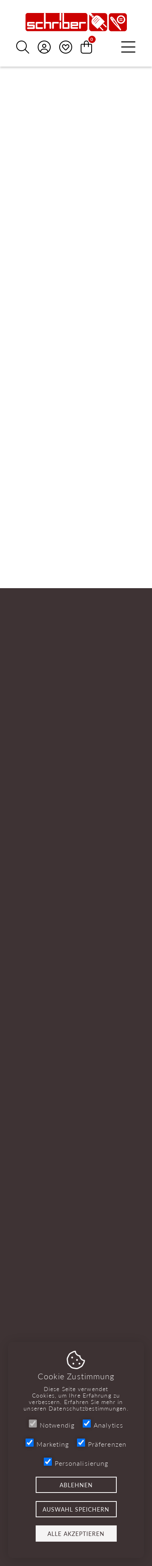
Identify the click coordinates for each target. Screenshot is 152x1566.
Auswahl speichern (76, 1509)
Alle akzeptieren (76, 1533)
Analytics (103, 1424)
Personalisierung (76, 1463)
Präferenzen (101, 1444)
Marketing (47, 1444)
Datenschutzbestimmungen (87, 1408)
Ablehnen (76, 1485)
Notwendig (52, 1424)
